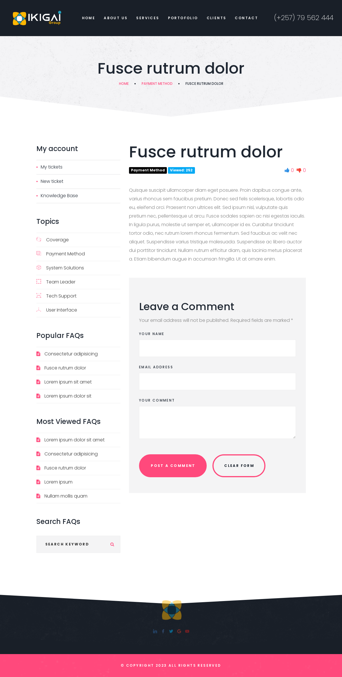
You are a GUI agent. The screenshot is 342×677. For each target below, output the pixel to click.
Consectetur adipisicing (71, 354)
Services (147, 17)
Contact (246, 17)
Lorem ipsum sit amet (68, 382)
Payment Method (157, 83)
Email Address (156, 367)
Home (88, 17)
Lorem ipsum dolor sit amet (74, 440)
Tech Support (56, 296)
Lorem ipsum (58, 482)
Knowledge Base (59, 195)
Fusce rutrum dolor (65, 368)
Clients (216, 17)
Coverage (52, 239)
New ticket (52, 181)
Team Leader (55, 282)
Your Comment (157, 400)
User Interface (56, 310)
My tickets (51, 167)
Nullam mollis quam (65, 496)
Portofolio (183, 17)
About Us (116, 17)
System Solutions (60, 268)
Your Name (152, 333)
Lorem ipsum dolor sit (67, 396)
